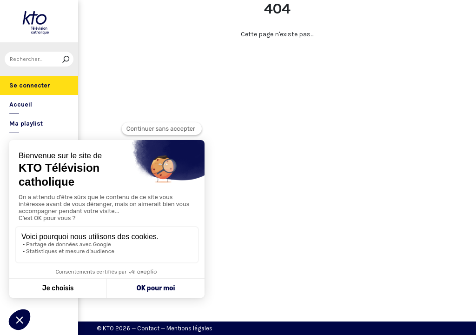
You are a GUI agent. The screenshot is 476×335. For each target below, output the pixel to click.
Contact (148, 328)
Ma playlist (26, 123)
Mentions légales (189, 328)
